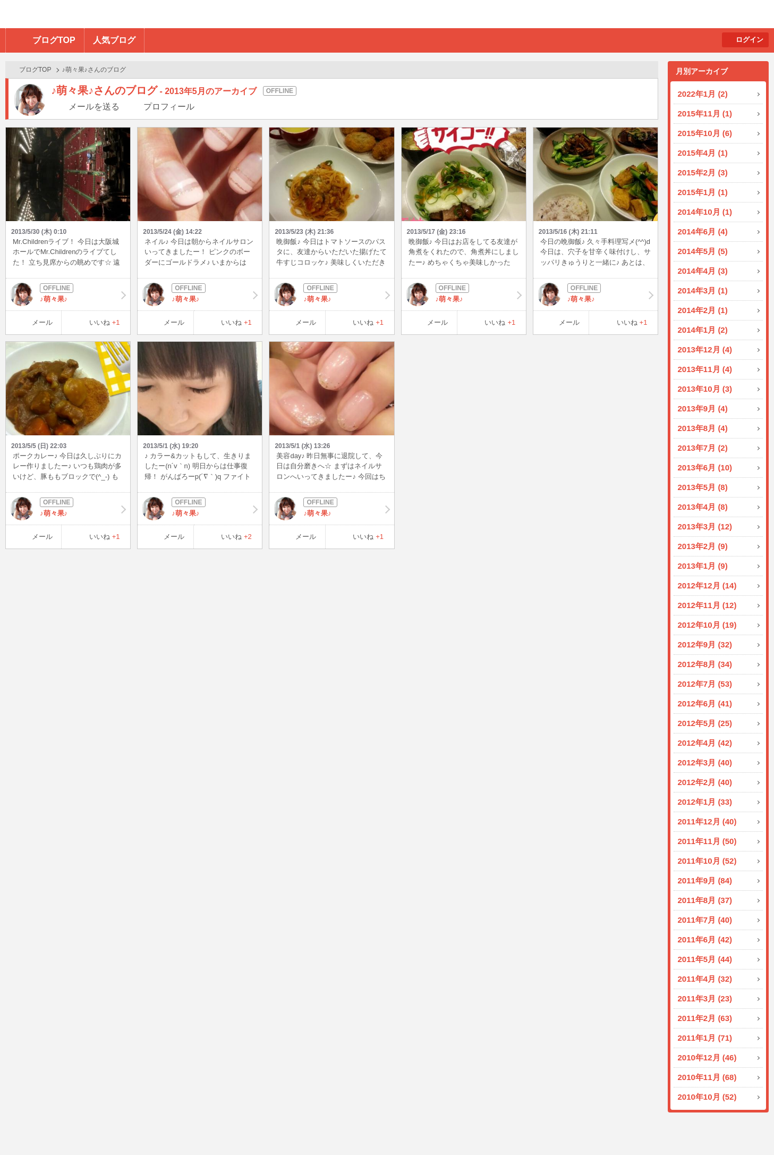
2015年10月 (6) (705, 133)
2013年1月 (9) (703, 565)
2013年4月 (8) (703, 506)
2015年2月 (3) (703, 172)
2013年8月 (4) (703, 428)
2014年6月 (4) (703, 231)
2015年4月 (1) (703, 152)
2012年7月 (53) (705, 683)
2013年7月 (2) (703, 447)
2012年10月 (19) (707, 624)
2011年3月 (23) (705, 998)
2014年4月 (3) (703, 270)
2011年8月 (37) (705, 900)
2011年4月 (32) (705, 978)
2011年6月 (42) (705, 939)
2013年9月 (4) (703, 408)
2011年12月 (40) (707, 821)
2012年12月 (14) (707, 585)
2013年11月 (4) (705, 369)
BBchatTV (151, 14)
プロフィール (168, 106)
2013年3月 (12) (705, 526)
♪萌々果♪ (68, 294)
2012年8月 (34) (705, 664)
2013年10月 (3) (705, 388)
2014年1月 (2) (703, 329)
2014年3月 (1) (703, 290)
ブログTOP (53, 40)
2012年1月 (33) (705, 801)
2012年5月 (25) (705, 723)
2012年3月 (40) (705, 762)
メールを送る (94, 106)
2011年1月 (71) (705, 1037)
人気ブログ (114, 40)
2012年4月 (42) (705, 742)
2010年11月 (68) (707, 1077)
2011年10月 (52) (707, 860)
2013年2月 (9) (703, 546)
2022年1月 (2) (703, 93)
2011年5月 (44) (705, 959)
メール (42, 322)
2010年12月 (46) (707, 1057)
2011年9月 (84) (705, 880)
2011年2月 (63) (705, 1018)
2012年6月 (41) (705, 703)
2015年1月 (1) (703, 192)
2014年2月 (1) (703, 310)
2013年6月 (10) (705, 467)
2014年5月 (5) (703, 251)
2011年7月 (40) (705, 919)
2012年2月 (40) (705, 782)
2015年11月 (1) (705, 113)
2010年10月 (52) (707, 1096)
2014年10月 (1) (705, 211)
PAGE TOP (745, 1126)
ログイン (749, 40)
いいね (104, 322)
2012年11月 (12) (707, 605)
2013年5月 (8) (703, 487)
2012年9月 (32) (705, 644)
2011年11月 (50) (707, 841)
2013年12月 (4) (705, 349)
